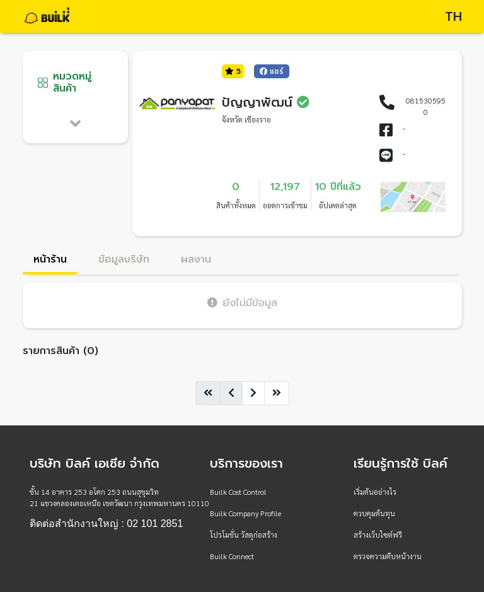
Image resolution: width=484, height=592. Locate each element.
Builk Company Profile (245, 513)
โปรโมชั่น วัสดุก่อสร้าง (243, 535)
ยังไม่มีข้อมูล (242, 302)
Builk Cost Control (238, 492)
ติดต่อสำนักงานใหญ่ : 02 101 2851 (106, 524)
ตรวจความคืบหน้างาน (388, 556)
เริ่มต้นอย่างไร (375, 492)
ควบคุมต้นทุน (374, 513)
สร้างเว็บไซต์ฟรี (378, 535)
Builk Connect (232, 556)
